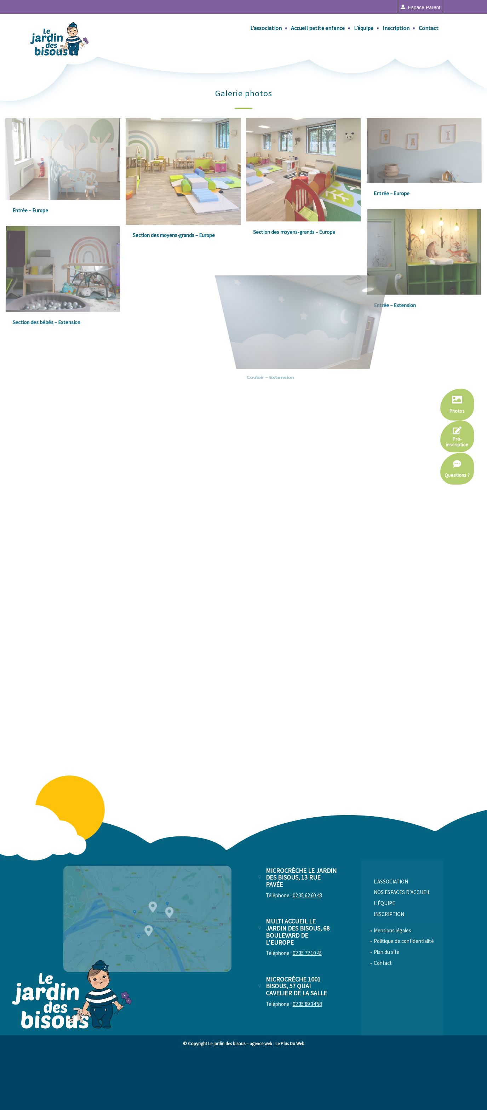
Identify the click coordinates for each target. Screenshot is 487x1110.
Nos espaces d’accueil (402, 947)
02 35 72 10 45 (307, 1008)
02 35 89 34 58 (307, 1059)
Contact (383, 1018)
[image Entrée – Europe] (65, 172)
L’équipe (384, 958)
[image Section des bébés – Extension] (65, 283)
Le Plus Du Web (289, 1099)
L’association (391, 936)
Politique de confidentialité (404, 996)
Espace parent (424, 7)
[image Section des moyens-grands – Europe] (186, 184)
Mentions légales (392, 985)
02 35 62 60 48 (307, 950)
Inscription (389, 969)
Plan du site (387, 1007)
